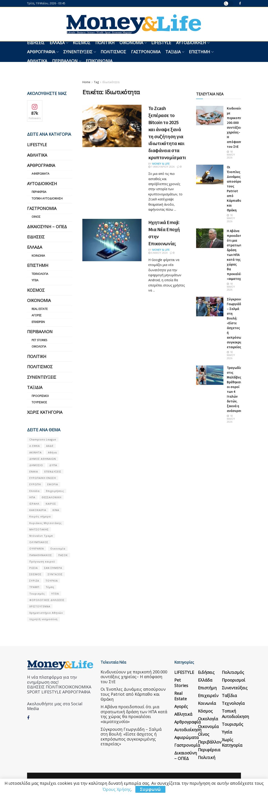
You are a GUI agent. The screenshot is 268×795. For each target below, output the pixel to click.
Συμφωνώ (150, 789)
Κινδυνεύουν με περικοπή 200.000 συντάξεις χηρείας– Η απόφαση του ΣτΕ (236, 127)
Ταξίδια (173, 51)
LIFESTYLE (161, 42)
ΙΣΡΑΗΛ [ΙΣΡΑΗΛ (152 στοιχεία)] (34, 503)
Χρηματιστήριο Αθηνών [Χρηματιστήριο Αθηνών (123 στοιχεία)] (46, 612)
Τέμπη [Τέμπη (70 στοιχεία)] (50, 587)
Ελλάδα (57, 42)
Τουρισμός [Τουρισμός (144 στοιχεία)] (37, 593)
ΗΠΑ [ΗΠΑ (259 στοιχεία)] (32, 497)
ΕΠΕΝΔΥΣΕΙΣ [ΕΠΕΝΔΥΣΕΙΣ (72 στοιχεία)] (52, 471)
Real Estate (40, 309)
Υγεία (35, 280)
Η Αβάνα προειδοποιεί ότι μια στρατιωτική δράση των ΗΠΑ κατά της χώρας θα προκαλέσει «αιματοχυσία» (238, 255)
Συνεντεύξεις (77, 51)
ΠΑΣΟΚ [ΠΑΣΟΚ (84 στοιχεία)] (63, 555)
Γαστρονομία (145, 51)
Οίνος (36, 217)
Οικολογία (39, 346)
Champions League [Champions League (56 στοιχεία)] (42, 439)
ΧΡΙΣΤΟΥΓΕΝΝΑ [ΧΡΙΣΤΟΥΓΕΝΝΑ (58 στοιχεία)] (39, 606)
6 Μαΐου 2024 (157, 252)
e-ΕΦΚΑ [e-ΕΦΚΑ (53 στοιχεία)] (34, 445)
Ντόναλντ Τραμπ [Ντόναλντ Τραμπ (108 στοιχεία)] (41, 535)
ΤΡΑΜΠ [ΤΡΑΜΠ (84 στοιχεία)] (34, 587)
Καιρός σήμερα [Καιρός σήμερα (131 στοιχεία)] (40, 516)
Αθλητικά (37, 61)
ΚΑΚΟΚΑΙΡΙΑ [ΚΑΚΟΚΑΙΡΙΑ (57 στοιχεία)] (37, 510)
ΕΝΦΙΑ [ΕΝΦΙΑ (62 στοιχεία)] (33, 471)
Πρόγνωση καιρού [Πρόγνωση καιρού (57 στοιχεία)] (42, 561)
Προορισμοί (40, 396)
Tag (96, 82)
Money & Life (160, 163)
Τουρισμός (39, 402)
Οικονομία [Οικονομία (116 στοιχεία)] (57, 548)
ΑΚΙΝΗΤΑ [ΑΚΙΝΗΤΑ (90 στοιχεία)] (35, 452)
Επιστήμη (199, 51)
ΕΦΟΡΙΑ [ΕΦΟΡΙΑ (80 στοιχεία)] (52, 484)
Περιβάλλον (65, 61)
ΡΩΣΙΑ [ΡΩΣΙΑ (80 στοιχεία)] (33, 568)
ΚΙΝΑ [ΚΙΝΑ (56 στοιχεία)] (56, 510)
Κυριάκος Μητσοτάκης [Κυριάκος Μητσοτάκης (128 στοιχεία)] (45, 523)
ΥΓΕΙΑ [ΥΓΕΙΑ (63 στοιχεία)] (55, 593)
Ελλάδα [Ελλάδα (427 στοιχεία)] (34, 491)
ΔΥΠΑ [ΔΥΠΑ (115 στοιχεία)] (53, 465)
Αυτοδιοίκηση (191, 42)
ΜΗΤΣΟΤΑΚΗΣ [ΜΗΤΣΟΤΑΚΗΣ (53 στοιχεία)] (39, 529)
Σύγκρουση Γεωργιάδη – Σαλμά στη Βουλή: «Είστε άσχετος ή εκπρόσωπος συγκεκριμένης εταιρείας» (131, 736)
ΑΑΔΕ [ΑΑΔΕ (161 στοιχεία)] (49, 445)
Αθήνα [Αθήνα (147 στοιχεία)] (52, 452)
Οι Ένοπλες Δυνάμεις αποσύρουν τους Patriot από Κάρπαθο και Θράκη (133, 694)
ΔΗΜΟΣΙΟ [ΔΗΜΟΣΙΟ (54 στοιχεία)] (36, 465)
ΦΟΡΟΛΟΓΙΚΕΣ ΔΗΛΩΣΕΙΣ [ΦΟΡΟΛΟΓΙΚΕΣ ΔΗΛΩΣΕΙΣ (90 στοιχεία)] (46, 600)
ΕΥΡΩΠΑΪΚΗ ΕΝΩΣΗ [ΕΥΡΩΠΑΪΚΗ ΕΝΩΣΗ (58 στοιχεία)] (42, 478)
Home (86, 82)
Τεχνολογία (40, 274)
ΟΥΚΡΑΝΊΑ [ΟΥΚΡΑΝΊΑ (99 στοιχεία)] (36, 548)
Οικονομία (131, 42)
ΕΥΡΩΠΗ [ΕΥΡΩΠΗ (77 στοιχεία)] (35, 484)
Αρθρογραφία (41, 51)
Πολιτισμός (113, 51)
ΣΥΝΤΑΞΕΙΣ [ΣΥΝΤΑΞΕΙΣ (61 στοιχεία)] (55, 574)
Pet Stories (39, 340)
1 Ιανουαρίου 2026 (161, 166)
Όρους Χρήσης (117, 789)
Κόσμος (81, 42)
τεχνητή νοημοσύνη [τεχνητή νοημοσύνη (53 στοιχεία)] (43, 619)
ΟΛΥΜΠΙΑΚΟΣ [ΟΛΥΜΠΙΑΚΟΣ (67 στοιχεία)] (38, 542)
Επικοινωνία (99, 61)
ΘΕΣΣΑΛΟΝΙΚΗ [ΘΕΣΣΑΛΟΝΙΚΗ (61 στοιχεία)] (51, 497)
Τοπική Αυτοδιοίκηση (47, 198)
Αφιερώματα (40, 174)
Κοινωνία (38, 256)
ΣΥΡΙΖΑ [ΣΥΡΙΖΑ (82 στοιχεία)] (34, 580)
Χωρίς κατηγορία (44, 412)
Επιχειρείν (38, 322)
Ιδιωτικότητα (110, 82)
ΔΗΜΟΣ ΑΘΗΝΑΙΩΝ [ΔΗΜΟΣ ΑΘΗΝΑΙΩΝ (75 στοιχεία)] (42, 458)
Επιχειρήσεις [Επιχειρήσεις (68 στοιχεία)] (55, 491)
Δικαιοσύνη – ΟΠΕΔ (47, 226)
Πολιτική (104, 42)
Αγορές (37, 315)
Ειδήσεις (36, 42)
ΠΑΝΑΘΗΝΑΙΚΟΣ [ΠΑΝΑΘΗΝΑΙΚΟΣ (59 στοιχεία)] (40, 555)
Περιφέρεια (39, 192)
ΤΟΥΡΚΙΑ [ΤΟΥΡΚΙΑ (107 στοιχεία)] (52, 580)
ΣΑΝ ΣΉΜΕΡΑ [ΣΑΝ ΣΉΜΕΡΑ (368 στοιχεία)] (53, 568)
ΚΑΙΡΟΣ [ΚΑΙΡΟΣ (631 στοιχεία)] (51, 503)
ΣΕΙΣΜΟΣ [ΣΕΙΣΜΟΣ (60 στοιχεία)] (35, 574)
